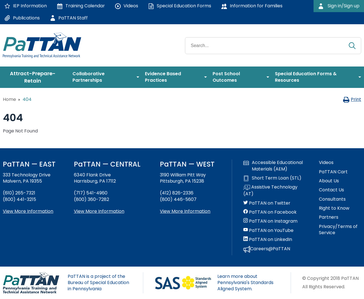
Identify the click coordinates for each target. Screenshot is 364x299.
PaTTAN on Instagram (270, 221)
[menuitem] (35, 77)
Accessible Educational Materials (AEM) (273, 166)
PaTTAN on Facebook (270, 212)
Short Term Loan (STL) (272, 178)
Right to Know (334, 208)
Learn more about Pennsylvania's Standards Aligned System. (245, 282)
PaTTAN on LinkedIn (267, 239)
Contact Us (331, 190)
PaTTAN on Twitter (266, 203)
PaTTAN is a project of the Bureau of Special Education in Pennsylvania (98, 282)
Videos (326, 163)
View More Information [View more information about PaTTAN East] (28, 211)
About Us (329, 181)
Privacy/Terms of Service (338, 229)
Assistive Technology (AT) (270, 190)
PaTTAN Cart (333, 172)
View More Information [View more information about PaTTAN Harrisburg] (99, 211)
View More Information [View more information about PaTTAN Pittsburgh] (185, 211)
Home (9, 99)
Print (352, 99)
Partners (328, 217)
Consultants (332, 199)
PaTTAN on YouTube (268, 230)
